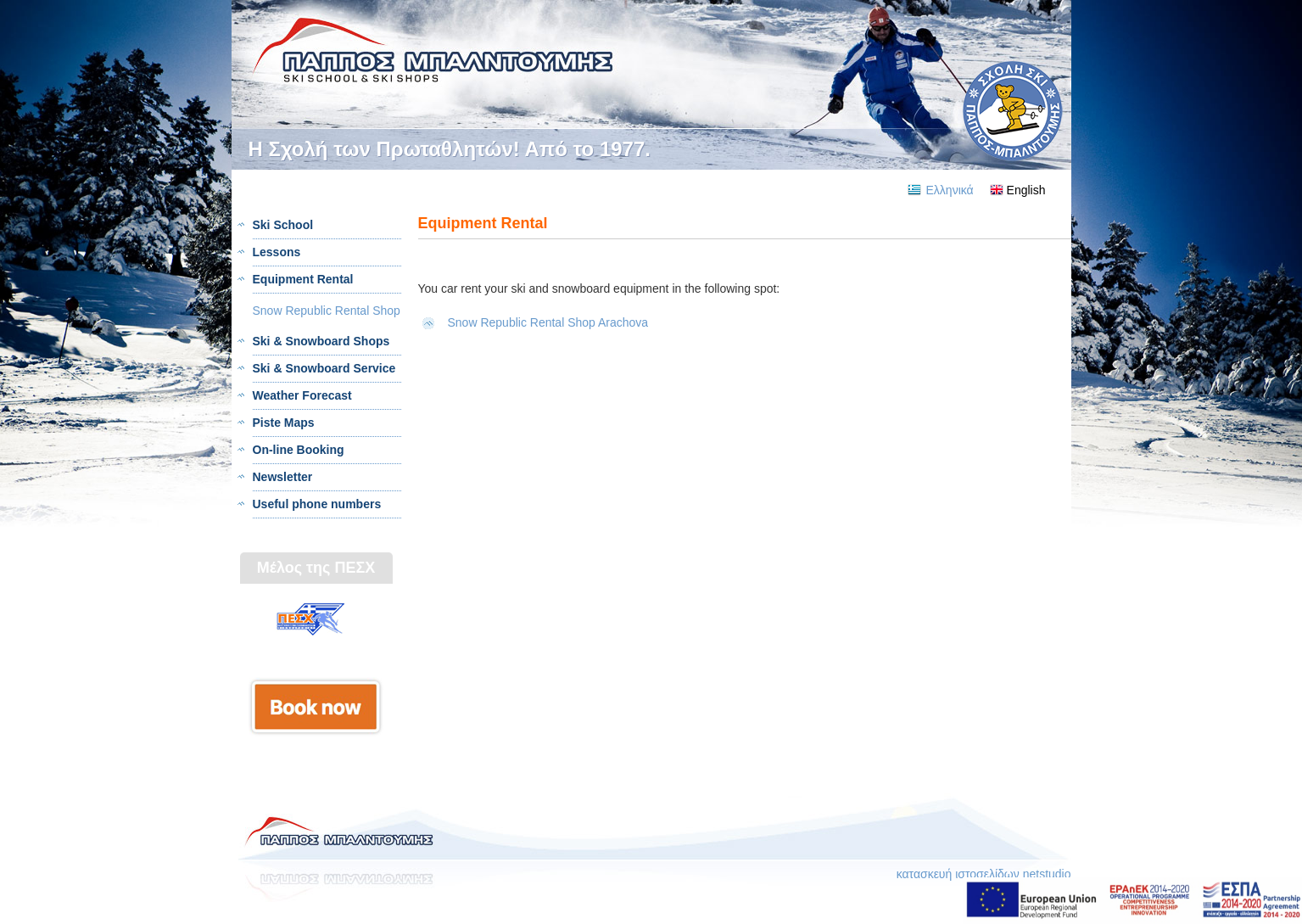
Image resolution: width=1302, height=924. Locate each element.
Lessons (277, 252)
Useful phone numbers (317, 504)
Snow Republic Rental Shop (326, 310)
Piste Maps (284, 422)
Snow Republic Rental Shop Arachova (548, 322)
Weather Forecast (302, 395)
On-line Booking (298, 449)
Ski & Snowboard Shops (321, 341)
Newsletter (283, 477)
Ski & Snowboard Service (324, 368)
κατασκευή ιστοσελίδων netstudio (984, 874)
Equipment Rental (303, 279)
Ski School (283, 225)
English (1026, 190)
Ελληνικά (950, 190)
